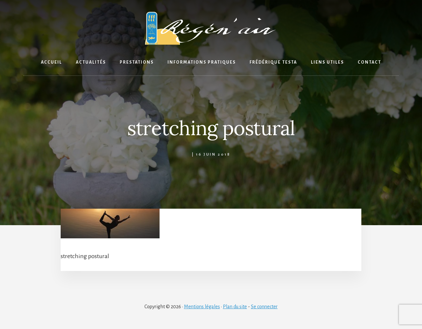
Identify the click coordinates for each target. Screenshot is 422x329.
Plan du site (235, 306)
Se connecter (264, 306)
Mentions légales (202, 306)
